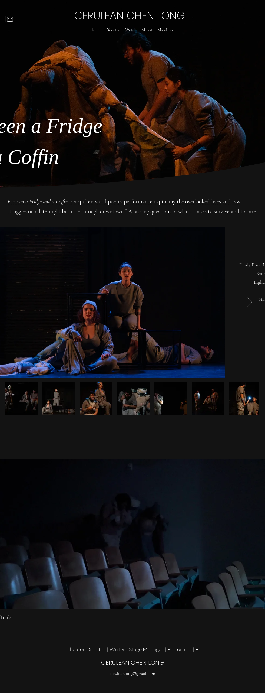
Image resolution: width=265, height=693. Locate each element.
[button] (113, 30)
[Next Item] (250, 302)
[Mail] (9, 19)
